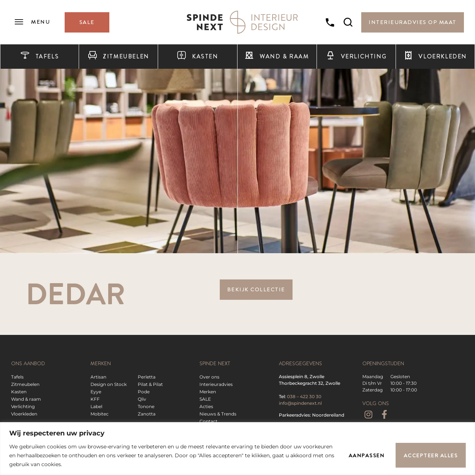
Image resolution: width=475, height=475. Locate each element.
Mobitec (99, 414)
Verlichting (356, 56)
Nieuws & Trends (217, 414)
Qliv (142, 399)
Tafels (39, 56)
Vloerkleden (435, 56)
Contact (208, 421)
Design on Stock (108, 384)
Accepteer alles (431, 455)
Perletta (147, 377)
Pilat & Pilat (150, 384)
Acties (206, 406)
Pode (144, 391)
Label (96, 406)
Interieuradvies (216, 384)
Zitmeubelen (118, 56)
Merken (207, 391)
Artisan (98, 377)
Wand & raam (277, 56)
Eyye (95, 391)
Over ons (209, 377)
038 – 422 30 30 (304, 396)
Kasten (197, 56)
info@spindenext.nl (300, 403)
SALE (205, 399)
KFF (95, 399)
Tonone (146, 406)
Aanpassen (366, 455)
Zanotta (147, 414)
